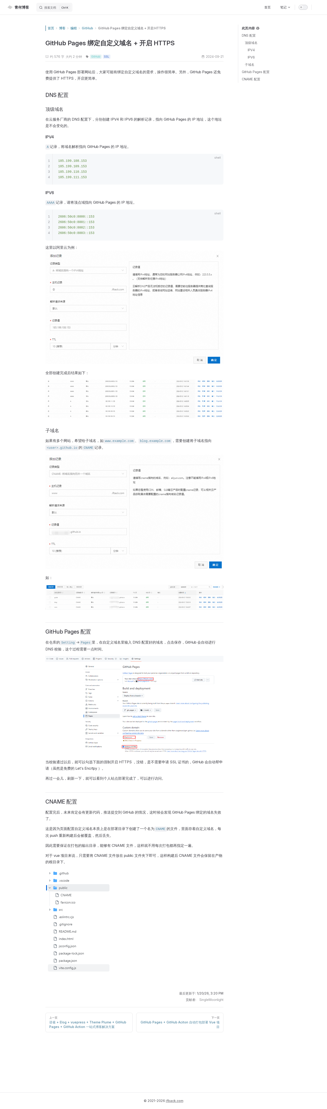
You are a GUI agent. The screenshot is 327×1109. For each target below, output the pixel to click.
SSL (106, 56)
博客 (62, 28)
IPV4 (251, 50)
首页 (51, 28)
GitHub (87, 28)
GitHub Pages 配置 (256, 72)
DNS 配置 (249, 35)
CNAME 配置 (251, 79)
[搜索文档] (54, 7)
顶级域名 (251, 43)
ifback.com (174, 1101)
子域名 (249, 64)
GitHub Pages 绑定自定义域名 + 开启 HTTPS (132, 28)
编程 (73, 28)
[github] (317, 7)
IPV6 (251, 57)
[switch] (303, 7)
